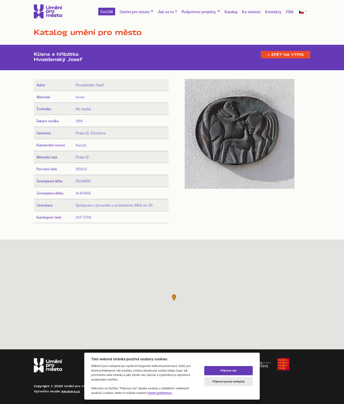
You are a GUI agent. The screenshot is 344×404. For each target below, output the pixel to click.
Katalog (231, 11)
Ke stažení (251, 11)
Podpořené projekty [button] (198, 11)
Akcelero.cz (70, 391)
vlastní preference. (159, 393)
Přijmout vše (228, 370)
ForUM (106, 11)
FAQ (289, 11)
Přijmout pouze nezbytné (228, 381)
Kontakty (273, 11)
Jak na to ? (167, 11)
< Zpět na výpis (285, 55)
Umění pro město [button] (135, 11)
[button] (174, 297)
